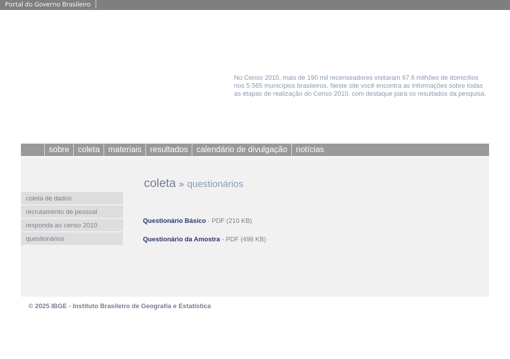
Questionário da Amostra (181, 239)
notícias (310, 149)
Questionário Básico (174, 220)
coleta (160, 182)
